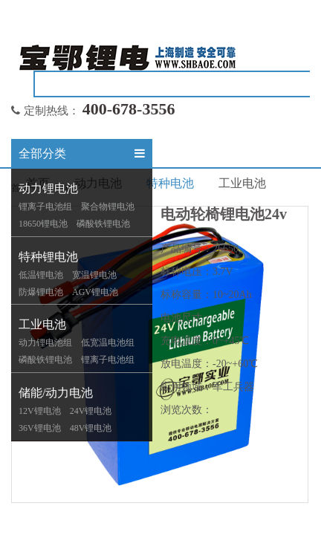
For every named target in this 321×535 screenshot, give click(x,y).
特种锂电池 (48, 256)
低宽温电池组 (107, 342)
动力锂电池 (48, 188)
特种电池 (170, 183)
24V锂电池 (91, 411)
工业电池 (42, 324)
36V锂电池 (40, 428)
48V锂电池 (91, 428)
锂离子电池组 (45, 206)
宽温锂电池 (94, 275)
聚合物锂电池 (107, 206)
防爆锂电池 (41, 292)
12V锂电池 (40, 411)
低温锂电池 (41, 275)
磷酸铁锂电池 (103, 223)
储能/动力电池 (56, 392)
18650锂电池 (43, 223)
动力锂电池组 (45, 342)
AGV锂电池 (95, 292)
